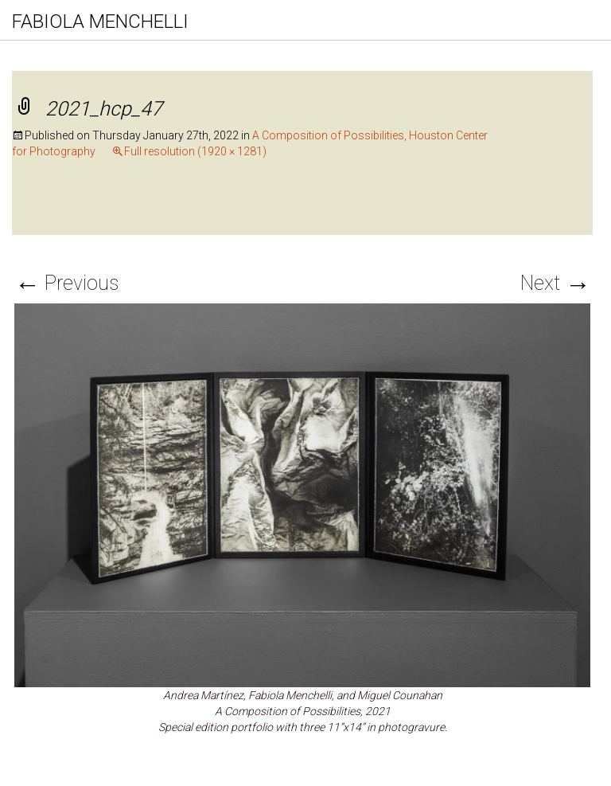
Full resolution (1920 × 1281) (195, 151)
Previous (66, 283)
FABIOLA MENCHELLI (100, 21)
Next (555, 283)
